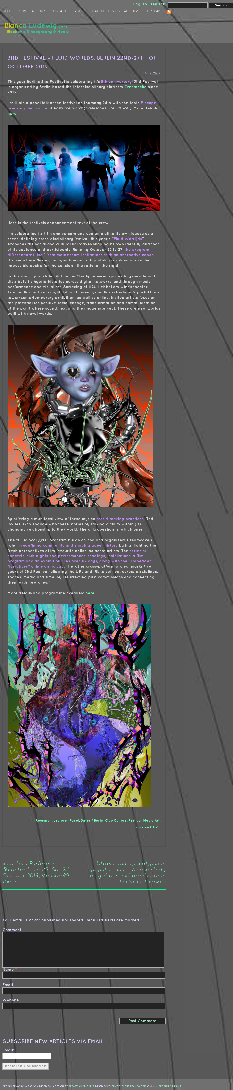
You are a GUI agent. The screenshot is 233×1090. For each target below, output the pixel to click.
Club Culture (116, 820)
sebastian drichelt (81, 1086)
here (12, 114)
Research (60, 11)
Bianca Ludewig (37, 30)
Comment (11, 930)
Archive (132, 11)
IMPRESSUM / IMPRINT (168, 1086)
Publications (32, 11)
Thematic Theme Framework (127, 1086)
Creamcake (135, 87)
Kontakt (153, 11)
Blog (8, 11)
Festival (134, 820)
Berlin (98, 820)
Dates (86, 820)
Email (7, 985)
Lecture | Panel (66, 820)
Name (8, 970)
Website (10, 1000)
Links (114, 11)
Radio (98, 11)
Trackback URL (147, 827)
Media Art (151, 820)
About (81, 11)
